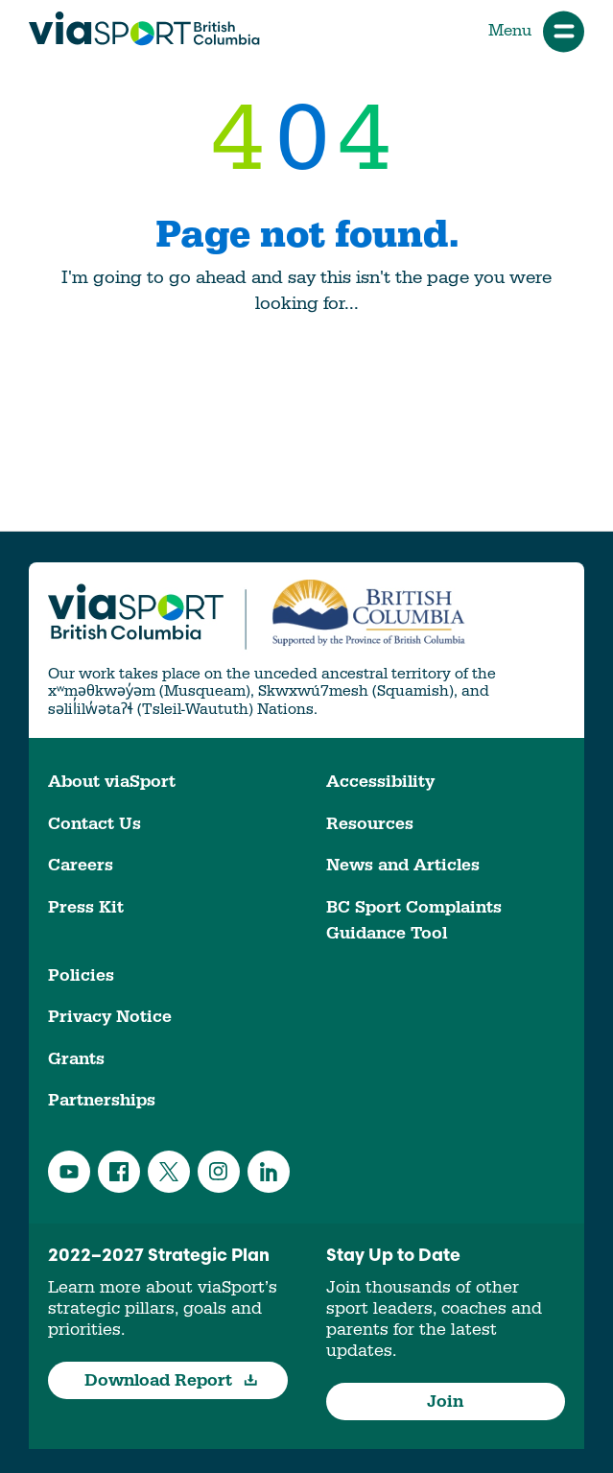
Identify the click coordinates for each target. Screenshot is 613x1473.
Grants (76, 1059)
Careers (80, 865)
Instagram (219, 1172)
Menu (536, 31)
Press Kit (86, 907)
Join (445, 1401)
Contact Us (94, 824)
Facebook (119, 1172)
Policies (81, 975)
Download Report (171, 1380)
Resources (369, 824)
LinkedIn (269, 1172)
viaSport (144, 29)
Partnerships (101, 1100)
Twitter (169, 1172)
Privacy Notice (110, 1017)
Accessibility (380, 782)
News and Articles (403, 865)
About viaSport (112, 782)
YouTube (69, 1172)
